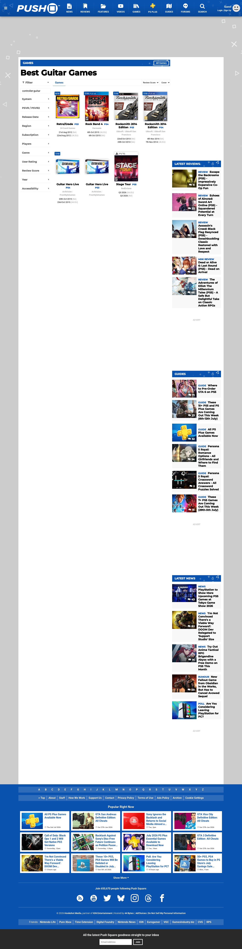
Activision (67, 191)
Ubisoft (119, 131)
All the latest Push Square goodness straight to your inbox (121, 935)
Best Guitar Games (58, 72)
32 (191, 439)
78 (191, 235)
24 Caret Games (67, 128)
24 (191, 459)
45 (191, 292)
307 (190, 716)
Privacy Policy (126, 797)
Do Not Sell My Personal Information (167, 913)
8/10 (57, 93)
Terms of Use (145, 797)
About (52, 797)
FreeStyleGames (67, 195)
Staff (62, 797)
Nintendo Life (48, 922)
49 (191, 272)
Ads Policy (163, 797)
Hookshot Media (72, 913)
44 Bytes (129, 913)
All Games (161, 63)
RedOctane (126, 188)
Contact (109, 797)
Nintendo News (126, 922)
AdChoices (141, 913)
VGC (166, 922)
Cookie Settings (194, 797)
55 (191, 689)
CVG (200, 922)
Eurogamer (153, 922)
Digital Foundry (105, 922)
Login (219, 10)
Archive (177, 797)
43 (191, 599)
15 (191, 509)
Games (28, 63)
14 (191, 659)
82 (191, 626)
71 (191, 395)
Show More (121, 877)
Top (41, 797)
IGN (141, 922)
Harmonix (96, 128)
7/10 (87, 93)
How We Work (77, 797)
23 (191, 208)
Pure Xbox (65, 922)
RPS (208, 922)
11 (192, 185)
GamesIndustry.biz (183, 922)
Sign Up (227, 10)
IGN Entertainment (102, 913)
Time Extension (84, 922)
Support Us (95, 797)
